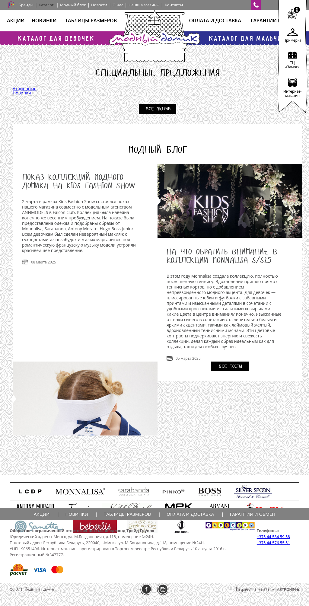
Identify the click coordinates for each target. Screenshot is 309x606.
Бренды (26, 5)
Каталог (46, 5)
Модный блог (73, 5)
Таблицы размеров (91, 20)
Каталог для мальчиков (252, 38)
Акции (15, 20)
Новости (99, 5)
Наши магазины (144, 5)
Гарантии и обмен (276, 20)
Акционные (25, 88)
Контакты (174, 5)
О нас (118, 5)
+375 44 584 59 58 (273, 536)
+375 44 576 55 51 (273, 542)
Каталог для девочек (56, 38)
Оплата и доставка (215, 20)
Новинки (44, 20)
